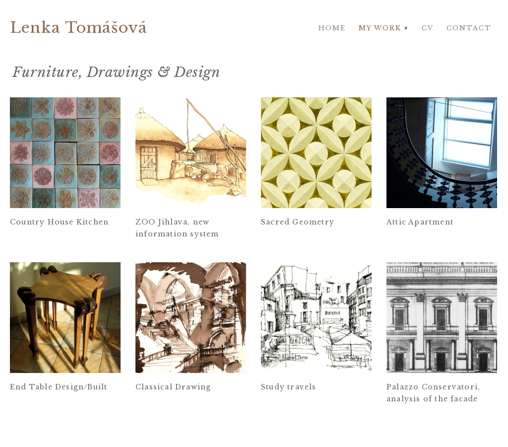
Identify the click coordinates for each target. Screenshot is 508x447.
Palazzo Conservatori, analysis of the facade (433, 393)
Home (332, 28)
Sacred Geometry (297, 222)
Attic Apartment (419, 222)
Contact (469, 28)
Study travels (289, 387)
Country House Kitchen (59, 222)
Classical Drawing (173, 387)
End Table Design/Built (58, 387)
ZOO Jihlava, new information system (177, 228)
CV (428, 28)
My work (380, 28)
